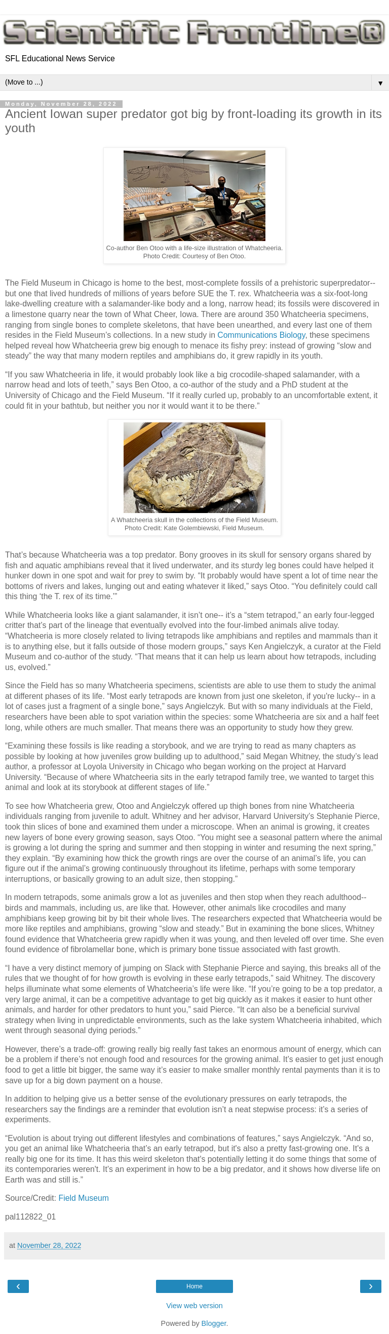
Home (194, 1286)
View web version (194, 1306)
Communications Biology (261, 335)
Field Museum (84, 1198)
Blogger (214, 1323)
